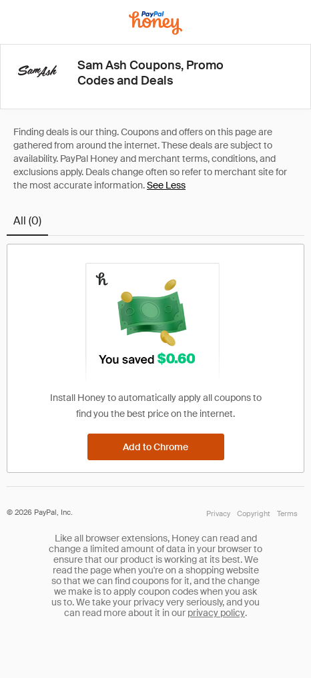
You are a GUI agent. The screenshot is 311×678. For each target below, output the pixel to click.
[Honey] (155, 23)
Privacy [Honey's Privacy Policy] (218, 513)
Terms (287, 513)
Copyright (253, 513)
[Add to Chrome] (155, 447)
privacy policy (216, 612)
